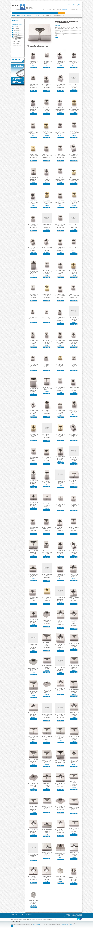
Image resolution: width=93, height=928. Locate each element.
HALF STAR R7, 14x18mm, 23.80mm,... (74, 249)
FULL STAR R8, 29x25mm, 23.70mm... (60, 599)
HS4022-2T (59, 31)
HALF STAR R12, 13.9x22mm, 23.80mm (47, 529)
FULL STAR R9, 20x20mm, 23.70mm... (47, 86)
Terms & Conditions (72, 915)
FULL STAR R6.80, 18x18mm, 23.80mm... (33, 202)
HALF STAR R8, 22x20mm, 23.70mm (60, 436)
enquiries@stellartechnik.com (73, 6)
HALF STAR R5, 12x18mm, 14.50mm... (74, 366)
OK (12, 926)
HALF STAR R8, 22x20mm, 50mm (47, 482)
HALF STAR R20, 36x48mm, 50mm (60, 761)
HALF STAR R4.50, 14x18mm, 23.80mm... (47, 388)
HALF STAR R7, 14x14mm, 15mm (47, 318)
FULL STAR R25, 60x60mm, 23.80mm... (33, 831)
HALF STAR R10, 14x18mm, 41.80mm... (33, 272)
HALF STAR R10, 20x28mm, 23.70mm (33, 552)
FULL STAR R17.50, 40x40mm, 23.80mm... (60, 622)
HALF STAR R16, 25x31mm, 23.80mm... (33, 575)
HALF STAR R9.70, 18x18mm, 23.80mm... (60, 156)
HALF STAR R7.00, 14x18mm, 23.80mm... (60, 202)
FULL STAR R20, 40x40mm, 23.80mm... (60, 646)
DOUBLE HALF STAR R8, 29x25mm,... (60, 878)
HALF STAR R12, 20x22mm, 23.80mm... (74, 529)
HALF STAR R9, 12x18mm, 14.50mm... (33, 86)
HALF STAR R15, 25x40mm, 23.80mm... (47, 667)
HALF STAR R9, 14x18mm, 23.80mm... (47, 109)
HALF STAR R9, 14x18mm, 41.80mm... (74, 86)
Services (59, 9)
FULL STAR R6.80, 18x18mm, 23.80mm (47, 202)
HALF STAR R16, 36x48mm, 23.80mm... (33, 738)
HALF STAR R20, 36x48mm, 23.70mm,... (47, 738)
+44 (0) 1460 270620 (74, 4)
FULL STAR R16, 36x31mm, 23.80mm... (47, 622)
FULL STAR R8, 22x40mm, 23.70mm (60, 482)
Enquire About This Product (62, 35)
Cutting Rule (16, 36)
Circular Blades (16, 30)
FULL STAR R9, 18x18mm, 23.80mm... (33, 62)
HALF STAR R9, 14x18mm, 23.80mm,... (47, 272)
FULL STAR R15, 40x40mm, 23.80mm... (33, 669)
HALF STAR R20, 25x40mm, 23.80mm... (74, 645)
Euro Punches (16, 41)
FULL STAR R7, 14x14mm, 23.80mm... (60, 319)
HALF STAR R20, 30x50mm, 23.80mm (74, 809)
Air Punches (16, 28)
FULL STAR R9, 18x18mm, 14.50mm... (74, 62)
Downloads (72, 9)
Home (43, 9)
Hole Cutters (16, 43)
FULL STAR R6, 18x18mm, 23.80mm (74, 272)
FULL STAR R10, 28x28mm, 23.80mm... (74, 575)
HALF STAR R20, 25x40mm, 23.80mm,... (74, 667)
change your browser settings (66, 924)
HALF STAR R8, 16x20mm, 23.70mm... (74, 459)
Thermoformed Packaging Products (24, 15)
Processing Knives (16, 52)
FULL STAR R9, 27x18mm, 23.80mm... (60, 575)
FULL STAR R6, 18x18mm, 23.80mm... (60, 272)
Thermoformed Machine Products (18, 919)
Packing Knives (15, 50)
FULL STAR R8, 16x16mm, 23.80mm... (33, 342)
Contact (78, 9)
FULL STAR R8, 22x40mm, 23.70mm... (33, 504)
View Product (33, 67)
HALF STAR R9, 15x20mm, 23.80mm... (74, 505)
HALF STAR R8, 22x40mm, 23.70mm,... (74, 482)
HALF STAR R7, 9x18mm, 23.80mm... (47, 366)
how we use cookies (36, 924)
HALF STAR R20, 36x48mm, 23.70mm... (60, 737)
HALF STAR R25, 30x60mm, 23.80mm (47, 831)
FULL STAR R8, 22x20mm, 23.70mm (33, 436)
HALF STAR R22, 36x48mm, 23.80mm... (74, 738)
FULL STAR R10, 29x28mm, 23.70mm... (74, 599)
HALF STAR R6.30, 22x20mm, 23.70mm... (47, 552)
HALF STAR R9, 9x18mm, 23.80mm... (47, 62)
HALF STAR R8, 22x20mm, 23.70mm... (47, 436)
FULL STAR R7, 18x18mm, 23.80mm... (47, 179)
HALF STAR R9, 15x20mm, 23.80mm (33, 529)
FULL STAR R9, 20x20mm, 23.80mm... (60, 86)
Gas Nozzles (16, 34)
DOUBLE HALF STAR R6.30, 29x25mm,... (33, 902)
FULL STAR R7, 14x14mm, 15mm (33, 318)
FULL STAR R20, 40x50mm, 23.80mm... (47, 691)
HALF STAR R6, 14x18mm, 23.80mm (33, 296)
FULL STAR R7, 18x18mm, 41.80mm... (47, 412)
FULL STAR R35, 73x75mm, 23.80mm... (33, 878)
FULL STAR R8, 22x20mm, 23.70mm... (74, 411)
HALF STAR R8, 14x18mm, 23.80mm (74, 226)
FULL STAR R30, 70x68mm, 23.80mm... (60, 854)
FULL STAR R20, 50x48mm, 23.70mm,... (60, 785)
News (54, 9)
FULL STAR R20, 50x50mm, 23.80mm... (60, 808)
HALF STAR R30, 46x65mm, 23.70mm (33, 856)
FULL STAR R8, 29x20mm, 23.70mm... (33, 599)
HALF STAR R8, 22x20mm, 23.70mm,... (60, 458)
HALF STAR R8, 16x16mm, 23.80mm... (47, 342)
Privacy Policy (79, 915)
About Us (49, 9)
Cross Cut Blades (17, 45)
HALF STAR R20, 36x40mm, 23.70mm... (74, 691)
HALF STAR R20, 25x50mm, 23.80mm (47, 808)
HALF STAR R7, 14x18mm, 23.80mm (74, 202)
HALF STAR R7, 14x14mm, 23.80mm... (74, 319)
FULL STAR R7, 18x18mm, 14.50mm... (33, 412)
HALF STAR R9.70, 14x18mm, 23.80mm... (33, 156)
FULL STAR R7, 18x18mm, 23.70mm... (60, 412)
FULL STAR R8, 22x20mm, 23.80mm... (74, 436)
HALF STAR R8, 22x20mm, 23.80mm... (33, 179)
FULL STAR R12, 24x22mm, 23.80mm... (60, 529)
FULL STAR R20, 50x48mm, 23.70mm (33, 785)
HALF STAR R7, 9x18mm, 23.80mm (60, 366)
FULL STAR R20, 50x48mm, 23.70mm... (47, 785)
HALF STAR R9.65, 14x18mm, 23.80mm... (60, 179)
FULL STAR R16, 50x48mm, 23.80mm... (74, 761)
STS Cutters (15, 26)
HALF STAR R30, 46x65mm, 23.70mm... (47, 854)
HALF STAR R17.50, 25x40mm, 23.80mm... (46, 645)
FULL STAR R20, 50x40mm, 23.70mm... (60, 690)
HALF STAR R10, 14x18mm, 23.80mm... (60, 226)
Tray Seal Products (16, 47)
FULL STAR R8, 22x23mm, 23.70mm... (60, 552)
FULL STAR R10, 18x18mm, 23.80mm (47, 226)
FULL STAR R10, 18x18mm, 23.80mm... (33, 226)
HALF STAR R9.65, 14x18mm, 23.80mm (74, 179)
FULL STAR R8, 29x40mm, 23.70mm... (33, 621)
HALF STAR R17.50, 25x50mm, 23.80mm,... (73, 783)
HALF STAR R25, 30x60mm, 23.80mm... (74, 830)
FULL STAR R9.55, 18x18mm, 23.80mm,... (60, 296)
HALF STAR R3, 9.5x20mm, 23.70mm (60, 505)
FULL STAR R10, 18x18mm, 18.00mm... (74, 342)
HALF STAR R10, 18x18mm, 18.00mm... (33, 366)
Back (56, 37)
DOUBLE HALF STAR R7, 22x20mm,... (73, 879)
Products (64, 9)
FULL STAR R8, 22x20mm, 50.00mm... (33, 482)
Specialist (14, 54)
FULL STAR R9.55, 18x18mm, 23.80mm (74, 109)
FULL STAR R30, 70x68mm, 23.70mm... (74, 854)
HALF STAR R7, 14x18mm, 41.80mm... (33, 390)
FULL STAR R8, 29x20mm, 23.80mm (47, 599)
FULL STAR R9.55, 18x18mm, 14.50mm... (60, 132)
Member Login (61, 13)
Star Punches (37, 15)
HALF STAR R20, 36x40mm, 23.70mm (33, 692)
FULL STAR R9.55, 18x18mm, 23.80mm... (60, 109)
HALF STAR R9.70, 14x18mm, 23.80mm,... (33, 132)
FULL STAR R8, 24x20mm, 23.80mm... (74, 156)
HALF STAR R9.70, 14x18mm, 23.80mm (47, 132)
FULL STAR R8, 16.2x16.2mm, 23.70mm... (60, 342)
